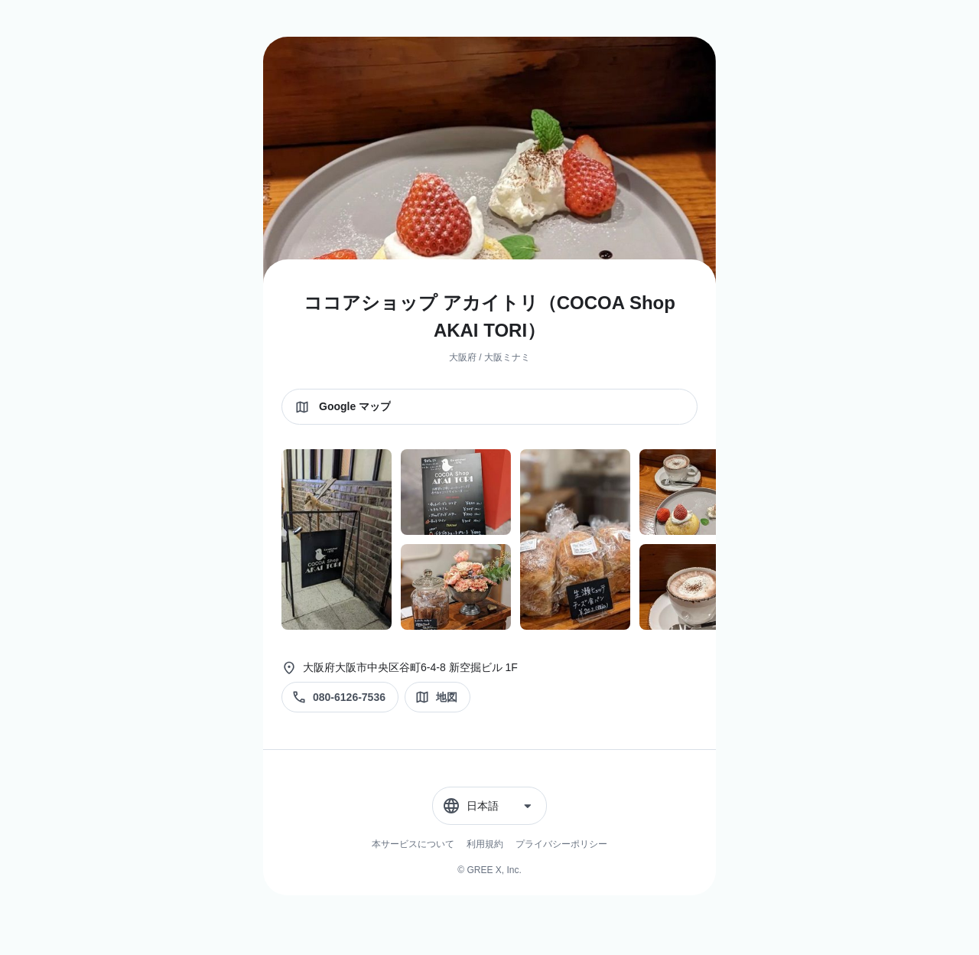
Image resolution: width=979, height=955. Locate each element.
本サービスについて (413, 844)
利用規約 (485, 844)
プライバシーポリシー (561, 844)
